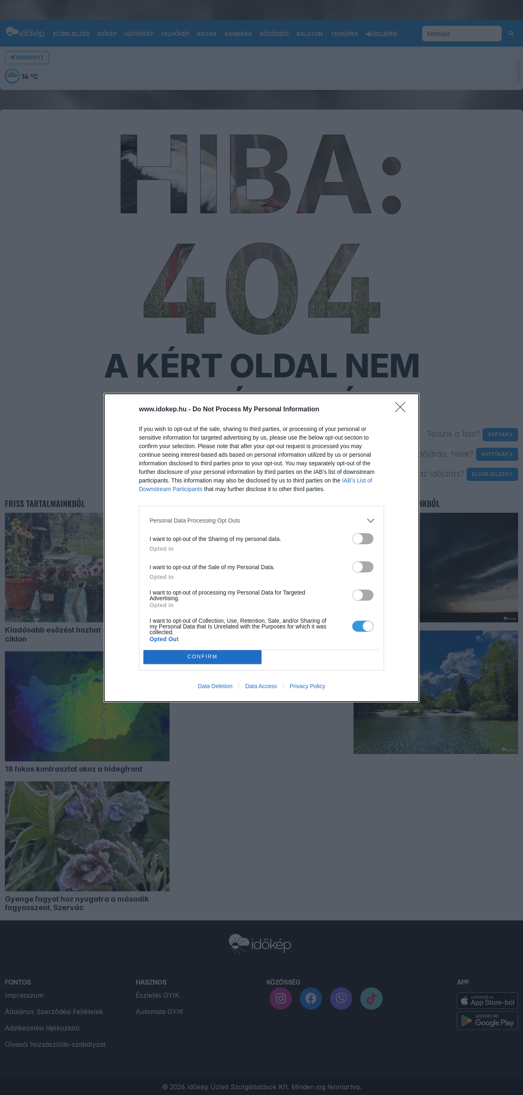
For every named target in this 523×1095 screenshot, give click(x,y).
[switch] (362, 538)
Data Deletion (215, 686)
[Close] (403, 409)
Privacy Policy (307, 686)
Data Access (261, 686)
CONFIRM (202, 657)
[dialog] (261, 548)
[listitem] (261, 520)
